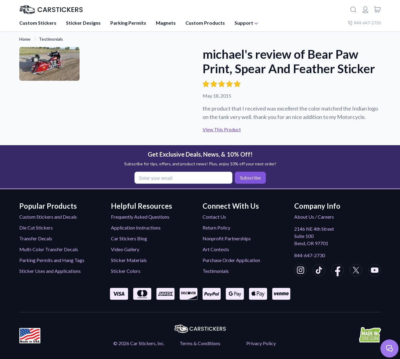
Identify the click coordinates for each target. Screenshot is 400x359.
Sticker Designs (83, 23)
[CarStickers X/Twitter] (356, 271)
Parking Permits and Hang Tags (51, 260)
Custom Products (205, 23)
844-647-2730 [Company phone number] (364, 22)
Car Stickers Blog (129, 238)
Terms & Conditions (200, 343)
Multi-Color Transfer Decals (48, 249)
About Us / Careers (314, 217)
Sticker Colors (125, 271)
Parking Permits (128, 23)
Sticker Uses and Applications (50, 271)
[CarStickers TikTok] (319, 271)
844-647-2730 (309, 255)
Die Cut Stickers (36, 227)
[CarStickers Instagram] (300, 271)
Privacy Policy (261, 343)
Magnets (166, 23)
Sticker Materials (129, 260)
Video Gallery (125, 249)
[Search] (353, 9)
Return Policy (216, 227)
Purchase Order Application (231, 260)
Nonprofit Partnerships (227, 238)
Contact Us (214, 217)
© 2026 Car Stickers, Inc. (139, 343)
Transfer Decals (35, 238)
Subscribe (250, 177)
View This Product (222, 129)
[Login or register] (365, 9)
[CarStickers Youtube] (374, 271)
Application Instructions (136, 227)
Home (24, 39)
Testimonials (51, 39)
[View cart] (377, 9)
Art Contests (216, 249)
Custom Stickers (37, 23)
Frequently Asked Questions (140, 217)
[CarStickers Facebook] (337, 271)
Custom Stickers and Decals (48, 217)
